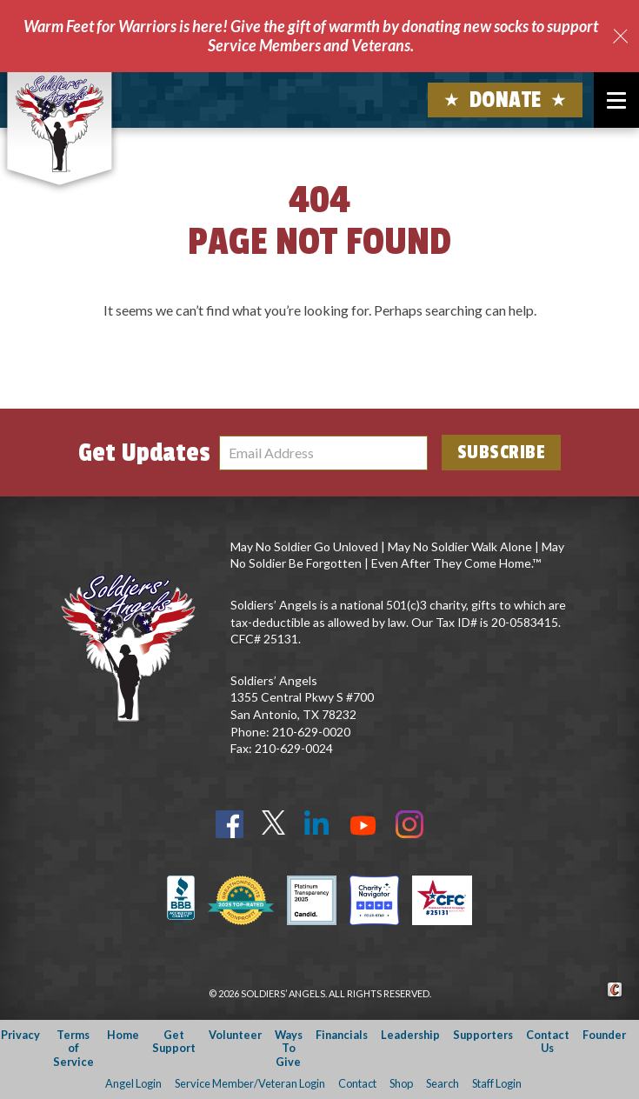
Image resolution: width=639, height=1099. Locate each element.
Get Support (174, 1041)
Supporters (483, 1035)
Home (123, 1035)
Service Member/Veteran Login (250, 1083)
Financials (342, 1035)
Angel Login (133, 1083)
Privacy (20, 1035)
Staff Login (497, 1083)
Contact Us (547, 1041)
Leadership (410, 1035)
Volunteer (235, 1035)
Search (442, 1083)
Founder (604, 1035)
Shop (401, 1083)
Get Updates (144, 453)
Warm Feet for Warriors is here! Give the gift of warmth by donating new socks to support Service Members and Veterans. (310, 36)
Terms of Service (73, 1048)
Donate (505, 100)
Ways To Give (289, 1048)
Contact (357, 1083)
